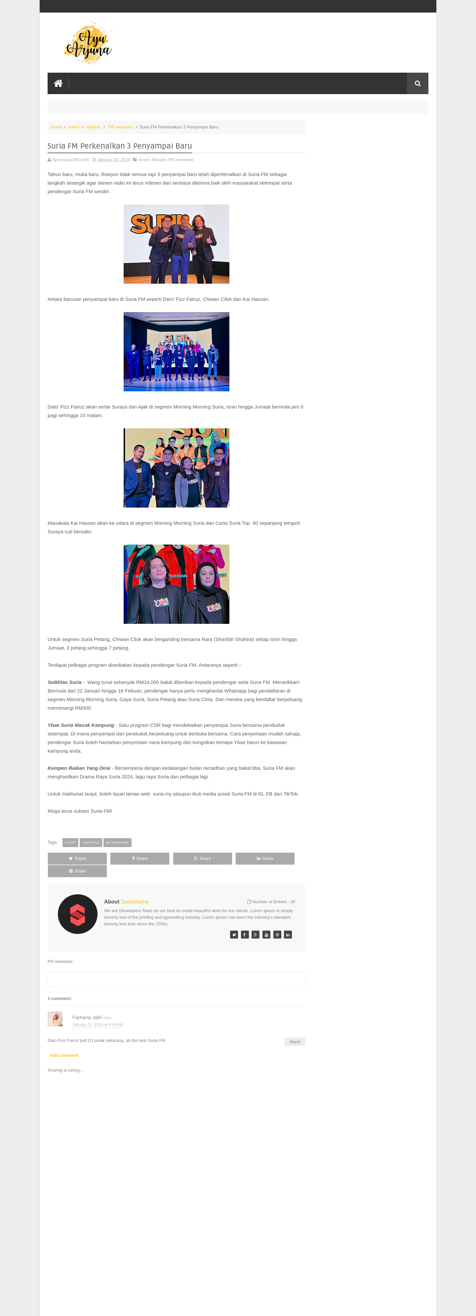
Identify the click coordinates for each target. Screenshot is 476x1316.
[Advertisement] (173, 1261)
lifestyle (93, 126)
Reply (288, 1037)
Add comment (64, 1051)
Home (56, 126)
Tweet (71, 866)
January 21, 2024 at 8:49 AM (97, 1020)
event (73, 126)
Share (122, 866)
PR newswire (120, 126)
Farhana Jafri (86, 1013)
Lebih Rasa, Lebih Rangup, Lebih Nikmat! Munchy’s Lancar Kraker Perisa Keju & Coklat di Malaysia (367, 142)
